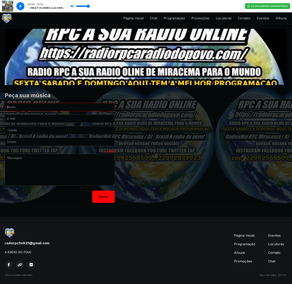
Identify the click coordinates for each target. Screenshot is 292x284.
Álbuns (281, 18)
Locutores (224, 18)
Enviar (103, 197)
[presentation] (35, 197)
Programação (174, 18)
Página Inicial (133, 18)
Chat (153, 18)
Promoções (200, 18)
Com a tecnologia (273, 275)
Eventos (263, 18)
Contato (244, 18)
